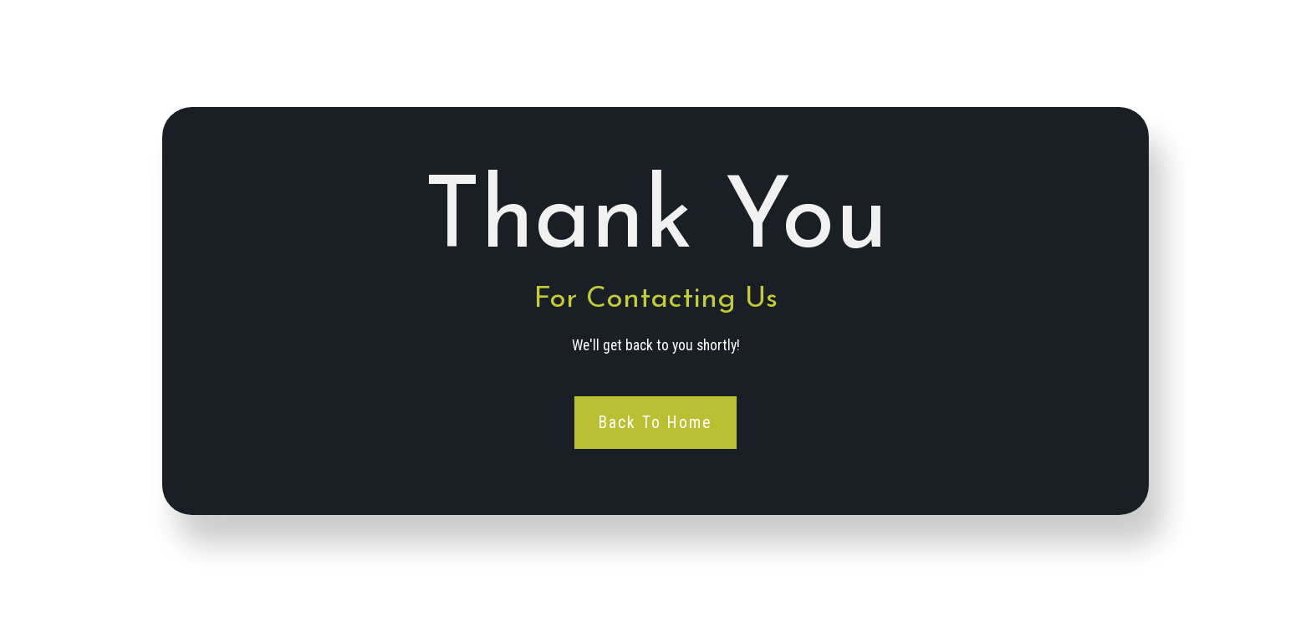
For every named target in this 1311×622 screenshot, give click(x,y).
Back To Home (655, 421)
